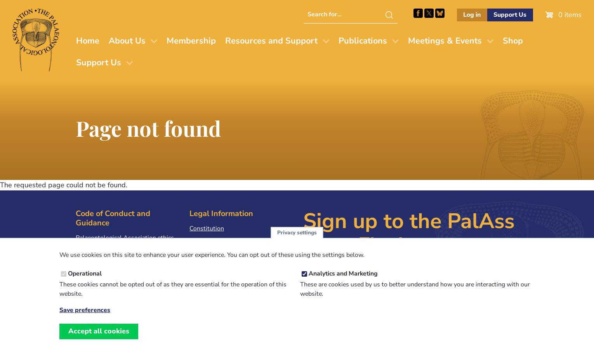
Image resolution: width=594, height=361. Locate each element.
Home (87, 41)
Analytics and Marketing (343, 282)
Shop (513, 41)
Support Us (509, 14)
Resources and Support (271, 41)
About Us (127, 41)
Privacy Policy (208, 240)
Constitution (206, 228)
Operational (85, 282)
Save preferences (84, 319)
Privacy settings (297, 241)
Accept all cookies (98, 340)
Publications (363, 41)
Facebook (418, 13)
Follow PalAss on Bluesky (440, 13)
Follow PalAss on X (429, 13)
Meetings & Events (445, 41)
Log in (472, 14)
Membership (191, 41)
